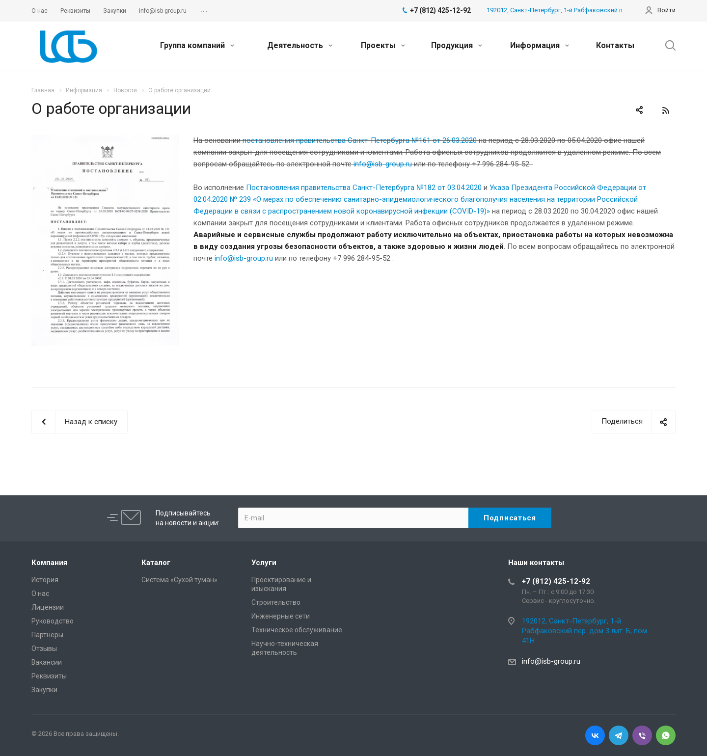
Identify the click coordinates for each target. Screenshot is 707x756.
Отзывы (44, 648)
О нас (40, 593)
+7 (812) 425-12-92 (556, 581)
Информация (539, 45)
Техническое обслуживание (296, 630)
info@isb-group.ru (244, 258)
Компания (49, 562)
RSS (666, 110)
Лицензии (47, 607)
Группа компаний (197, 45)
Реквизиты (49, 676)
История (44, 580)
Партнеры (47, 635)
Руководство (52, 621)
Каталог (155, 562)
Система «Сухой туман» (179, 580)
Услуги (263, 562)
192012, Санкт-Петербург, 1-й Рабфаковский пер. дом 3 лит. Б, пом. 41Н (592, 10)
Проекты (383, 45)
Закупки (44, 690)
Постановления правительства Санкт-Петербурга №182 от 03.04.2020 (364, 187)
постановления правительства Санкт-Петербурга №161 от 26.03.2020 (360, 140)
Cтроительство (275, 602)
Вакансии (46, 662)
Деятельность (299, 45)
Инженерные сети (280, 616)
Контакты (615, 45)
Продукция (456, 45)
